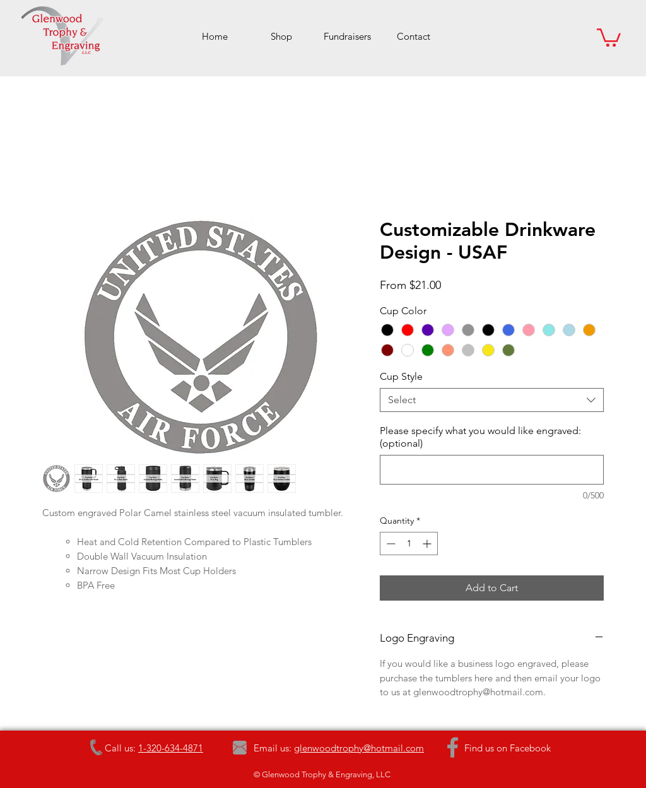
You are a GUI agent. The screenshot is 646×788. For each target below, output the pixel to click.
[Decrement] (389, 543)
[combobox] (492, 400)
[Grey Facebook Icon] (452, 747)
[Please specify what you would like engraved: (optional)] (491, 470)
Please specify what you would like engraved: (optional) (480, 437)
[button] (609, 36)
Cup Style (401, 376)
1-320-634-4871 (170, 748)
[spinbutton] (408, 543)
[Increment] (428, 543)
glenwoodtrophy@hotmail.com (359, 748)
